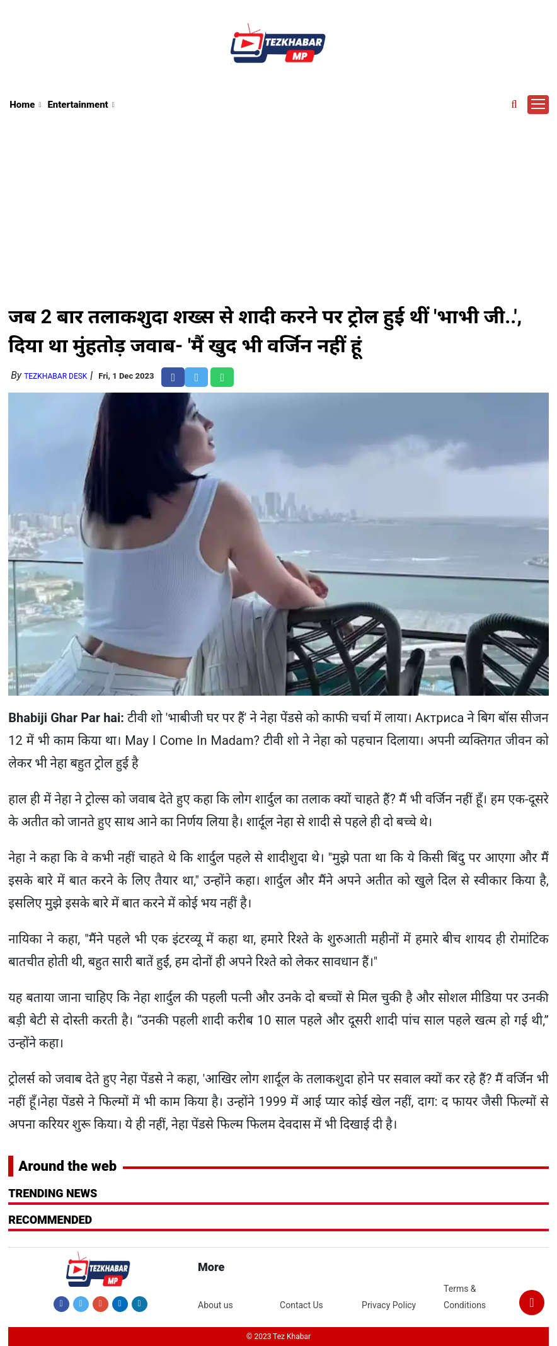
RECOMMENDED (50, 1219)
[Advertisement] (279, 207)
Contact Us (301, 1305)
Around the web (67, 1166)
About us (215, 1305)
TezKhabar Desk (55, 376)
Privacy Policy (389, 1305)
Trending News (52, 1193)
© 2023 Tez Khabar (278, 1336)
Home (22, 104)
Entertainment (77, 104)
